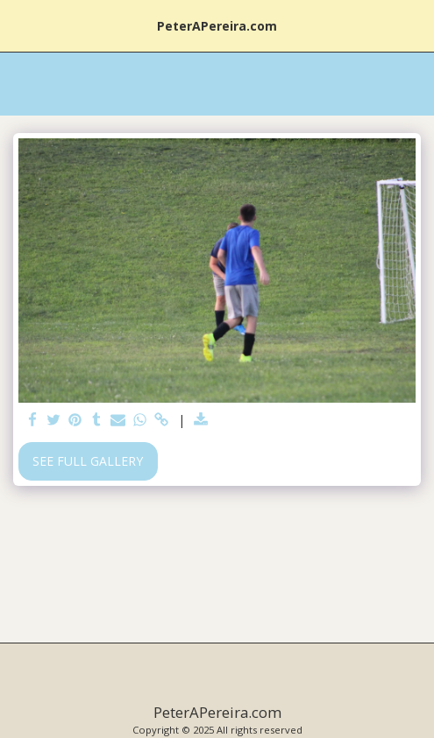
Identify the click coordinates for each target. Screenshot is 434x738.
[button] (19, 25)
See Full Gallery (87, 461)
